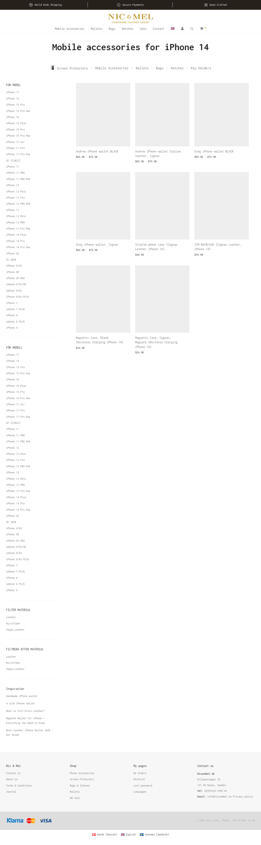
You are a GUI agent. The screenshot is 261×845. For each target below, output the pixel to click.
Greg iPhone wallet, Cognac (97, 244)
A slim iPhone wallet (20, 703)
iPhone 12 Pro (15, 197)
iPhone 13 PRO (15, 222)
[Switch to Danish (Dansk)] (104, 834)
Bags (112, 28)
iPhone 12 (12, 185)
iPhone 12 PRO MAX (18, 203)
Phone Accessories (82, 773)
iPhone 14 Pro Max (18, 247)
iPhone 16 (12, 117)
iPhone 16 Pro (15, 129)
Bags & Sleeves (80, 785)
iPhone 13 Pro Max (18, 228)
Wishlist (139, 779)
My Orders (140, 773)
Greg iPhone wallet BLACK (213, 151)
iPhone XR (12, 272)
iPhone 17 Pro (15, 148)
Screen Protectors (69, 68)
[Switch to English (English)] (128, 834)
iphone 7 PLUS (15, 309)
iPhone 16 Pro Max (18, 135)
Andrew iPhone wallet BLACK (97, 151)
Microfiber (13, 623)
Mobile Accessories (69, 28)
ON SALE (75, 798)
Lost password (143, 785)
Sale (143, 28)
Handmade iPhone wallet (22, 696)
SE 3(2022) (13, 160)
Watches (127, 28)
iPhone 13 (12, 210)
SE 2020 (11, 259)
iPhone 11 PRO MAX (18, 179)
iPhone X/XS (14, 265)
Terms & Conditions (19, 785)
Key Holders (201, 68)
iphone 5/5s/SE (16, 284)
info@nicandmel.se (219, 796)
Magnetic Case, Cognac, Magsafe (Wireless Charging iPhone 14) (156, 342)
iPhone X (12, 327)
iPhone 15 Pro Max (18, 111)
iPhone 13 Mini (16, 216)
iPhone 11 (12, 166)
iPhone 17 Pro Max (18, 154)
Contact (158, 28)
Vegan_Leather (15, 629)
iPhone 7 (12, 303)
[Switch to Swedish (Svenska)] (154, 834)
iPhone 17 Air (15, 142)
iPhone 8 (12, 315)
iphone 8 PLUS (15, 321)
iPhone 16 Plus (16, 123)
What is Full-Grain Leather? (25, 710)
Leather (11, 617)
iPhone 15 (12, 98)
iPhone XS (12, 253)
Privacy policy (243, 796)
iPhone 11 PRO (15, 172)
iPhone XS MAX (15, 278)
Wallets (96, 28)
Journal (11, 791)
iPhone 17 (12, 92)
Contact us (13, 773)
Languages (140, 791)
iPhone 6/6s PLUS (17, 296)
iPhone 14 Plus (16, 234)
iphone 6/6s (14, 290)
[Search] (192, 29)
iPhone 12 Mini (16, 191)
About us (12, 779)
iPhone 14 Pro (15, 241)
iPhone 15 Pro (15, 104)
